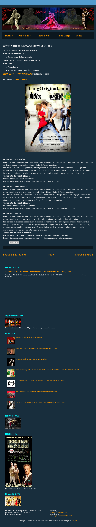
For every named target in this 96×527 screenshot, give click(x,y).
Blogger (74, 521)
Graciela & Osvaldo (44, 35)
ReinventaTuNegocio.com (58, 512)
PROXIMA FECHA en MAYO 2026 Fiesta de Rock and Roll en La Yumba (40, 381)
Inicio (51, 254)
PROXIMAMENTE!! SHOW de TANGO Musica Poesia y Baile (36, 391)
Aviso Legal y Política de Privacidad (61, 516)
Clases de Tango (25, 35)
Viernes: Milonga (63, 35)
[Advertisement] (48, 296)
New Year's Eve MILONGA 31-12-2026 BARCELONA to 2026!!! (37, 348)
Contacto (79, 35)
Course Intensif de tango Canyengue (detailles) (31, 359)
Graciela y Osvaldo (20, 80)
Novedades (9, 35)
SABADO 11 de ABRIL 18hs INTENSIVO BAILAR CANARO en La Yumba (40, 402)
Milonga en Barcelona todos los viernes (29, 337)
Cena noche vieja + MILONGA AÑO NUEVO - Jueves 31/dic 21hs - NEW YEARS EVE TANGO (47, 370)
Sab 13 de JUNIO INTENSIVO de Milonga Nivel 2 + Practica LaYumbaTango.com (38, 271)
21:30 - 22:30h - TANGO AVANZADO (17, 74)
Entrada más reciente (14, 254)
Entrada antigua (84, 254)
